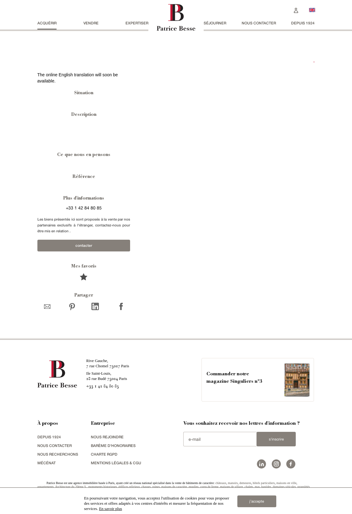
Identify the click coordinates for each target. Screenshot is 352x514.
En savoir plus (110, 508)
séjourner (215, 23)
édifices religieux (129, 486)
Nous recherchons (57, 454)
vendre (91, 23)
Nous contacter (259, 23)
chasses (146, 486)
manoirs (233, 483)
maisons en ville (286, 483)
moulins (193, 486)
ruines (156, 486)
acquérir (47, 23)
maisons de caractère (174, 486)
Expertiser (136, 23)
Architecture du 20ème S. (71, 486)
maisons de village (231, 486)
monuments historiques (102, 486)
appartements (45, 486)
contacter (83, 245)
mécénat (46, 463)
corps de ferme (209, 486)
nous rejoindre (107, 437)
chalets (249, 486)
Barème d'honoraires (113, 445)
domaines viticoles (284, 486)
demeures (245, 483)
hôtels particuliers (264, 483)
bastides (266, 486)
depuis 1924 (303, 23)
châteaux (221, 483)
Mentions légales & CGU (116, 463)
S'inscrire (276, 439)
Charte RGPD (104, 454)
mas (257, 486)
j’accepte (256, 501)
